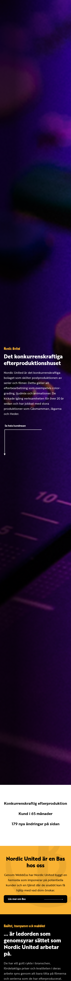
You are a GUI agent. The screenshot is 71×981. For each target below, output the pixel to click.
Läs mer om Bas (17, 899)
